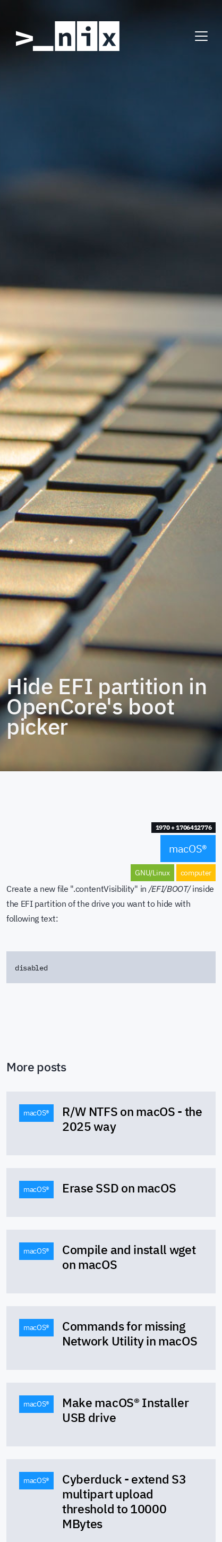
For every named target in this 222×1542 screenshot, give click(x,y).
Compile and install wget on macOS (128, 1256)
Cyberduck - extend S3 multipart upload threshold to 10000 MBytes (124, 1501)
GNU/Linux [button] (152, 873)
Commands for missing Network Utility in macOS (129, 1333)
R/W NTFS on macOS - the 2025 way (132, 1118)
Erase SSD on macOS (119, 1188)
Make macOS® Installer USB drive (125, 1409)
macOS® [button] (188, 848)
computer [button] (196, 873)
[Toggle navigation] (201, 36)
